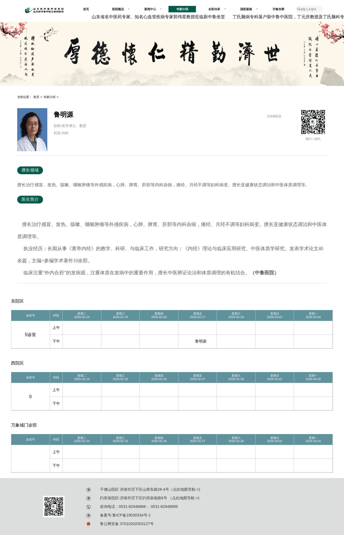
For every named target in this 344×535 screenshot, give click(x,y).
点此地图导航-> (186, 489)
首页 (86, 9)
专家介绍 (185, 9)
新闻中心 (153, 9)
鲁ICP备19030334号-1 (131, 515)
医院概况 (120, 9)
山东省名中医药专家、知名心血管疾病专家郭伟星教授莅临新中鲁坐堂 (160, 16)
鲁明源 (200, 341)
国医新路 (248, 9)
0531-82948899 (164, 506)
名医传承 (216, 9)
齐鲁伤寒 (278, 9)
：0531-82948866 (130, 506)
